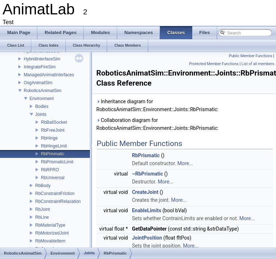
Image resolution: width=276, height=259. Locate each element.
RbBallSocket (54, 122)
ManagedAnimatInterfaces (49, 74)
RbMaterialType (50, 225)
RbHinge (49, 138)
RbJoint (42, 209)
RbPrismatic (52, 153)
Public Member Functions (250, 56)
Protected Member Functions (214, 64)
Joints (40, 114)
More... (185, 163)
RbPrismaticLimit (57, 161)
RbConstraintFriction (54, 193)
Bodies (42, 106)
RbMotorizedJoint (52, 233)
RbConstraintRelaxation (58, 201)
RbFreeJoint (52, 130)
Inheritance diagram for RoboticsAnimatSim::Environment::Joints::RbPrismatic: (157, 105)
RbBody (43, 185)
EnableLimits (146, 210)
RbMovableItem (50, 241)
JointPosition (147, 238)
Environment (41, 98)
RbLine (42, 217)
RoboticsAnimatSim (42, 90)
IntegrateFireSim (40, 66)
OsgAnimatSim (38, 82)
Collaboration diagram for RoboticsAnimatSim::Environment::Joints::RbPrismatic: (157, 124)
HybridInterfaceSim (42, 59)
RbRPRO (50, 169)
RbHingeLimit (54, 146)
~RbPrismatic (147, 174)
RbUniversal (52, 177)
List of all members (258, 64)
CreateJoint (145, 192)
